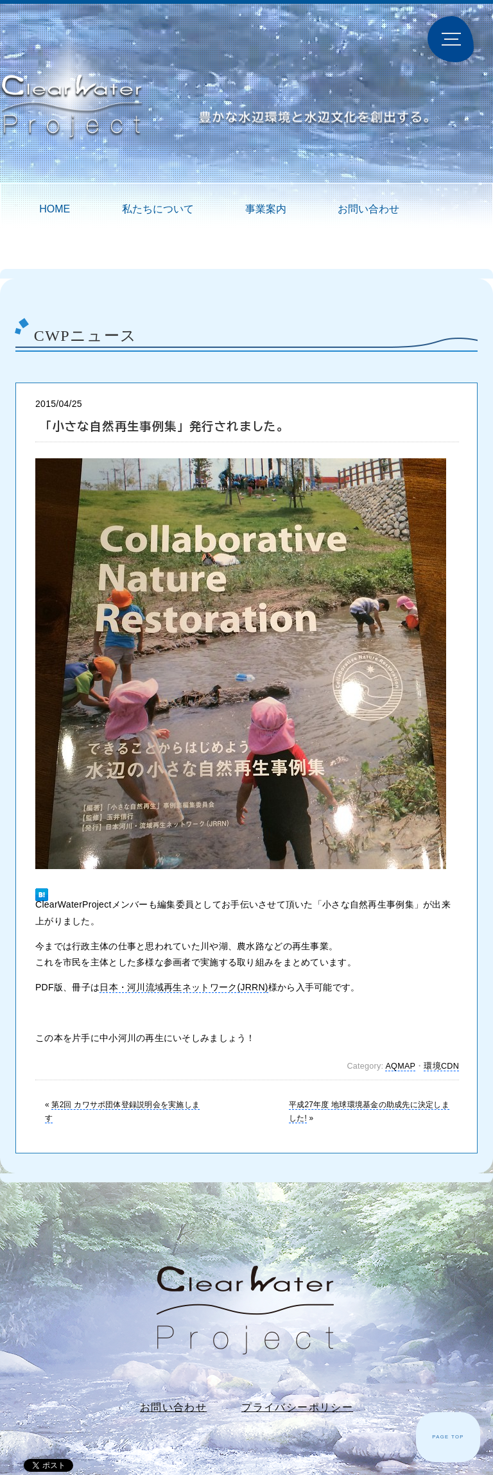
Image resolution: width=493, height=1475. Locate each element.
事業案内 (265, 208)
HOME (54, 208)
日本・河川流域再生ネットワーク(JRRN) (183, 987)
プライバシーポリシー (297, 1407)
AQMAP (400, 1066)
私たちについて (158, 208)
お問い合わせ (368, 208)
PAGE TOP (448, 1437)
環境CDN (441, 1066)
